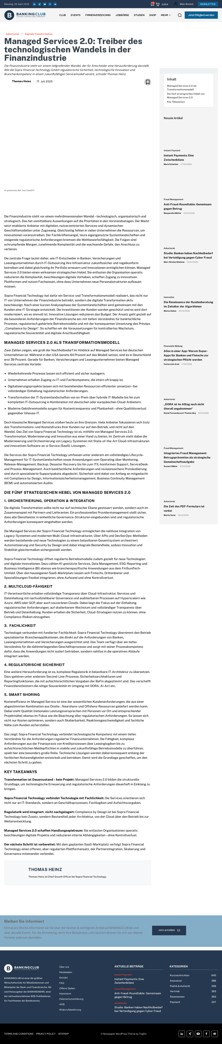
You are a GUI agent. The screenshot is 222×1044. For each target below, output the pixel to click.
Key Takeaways (176, 101)
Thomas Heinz (21, 81)
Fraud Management (173, 199)
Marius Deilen (170, 311)
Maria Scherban (171, 164)
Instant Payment (172, 150)
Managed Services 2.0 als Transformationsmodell (182, 87)
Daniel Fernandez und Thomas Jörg (180, 413)
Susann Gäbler (170, 466)
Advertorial (12, 34)
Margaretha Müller (172, 213)
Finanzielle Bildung (173, 346)
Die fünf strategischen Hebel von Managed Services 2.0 (186, 95)
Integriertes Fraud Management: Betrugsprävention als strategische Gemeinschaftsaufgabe (187, 457)
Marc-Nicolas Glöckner (174, 262)
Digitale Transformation (38, 34)
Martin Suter (170, 515)
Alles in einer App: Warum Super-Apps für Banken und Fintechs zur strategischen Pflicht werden (186, 355)
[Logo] (28, 968)
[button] (180, 15)
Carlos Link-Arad (171, 364)
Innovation (169, 297)
